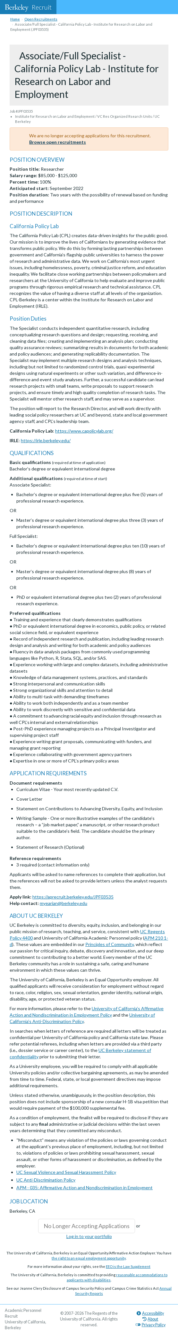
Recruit (28, 7)
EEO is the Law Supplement (128, 1266)
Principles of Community (109, 944)
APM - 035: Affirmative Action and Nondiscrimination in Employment (84, 1187)
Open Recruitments (40, 19)
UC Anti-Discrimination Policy (45, 1180)
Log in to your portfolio (89, 1236)
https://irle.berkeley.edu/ (46, 440)
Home (15, 19)
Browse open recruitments (57, 142)
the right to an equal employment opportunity (89, 1258)
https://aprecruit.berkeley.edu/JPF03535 (73, 896)
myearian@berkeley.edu (63, 903)
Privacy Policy (150, 1324)
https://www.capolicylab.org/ (84, 431)
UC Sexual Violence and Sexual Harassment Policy (66, 1172)
